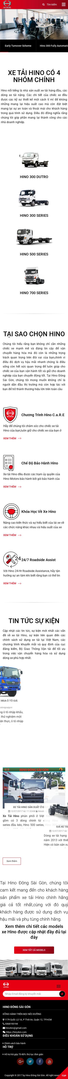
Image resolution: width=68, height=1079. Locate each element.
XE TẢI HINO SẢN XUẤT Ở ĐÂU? (31, 955)
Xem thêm (12, 438)
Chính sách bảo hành (14, 1043)
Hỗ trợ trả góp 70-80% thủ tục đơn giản (23, 1054)
